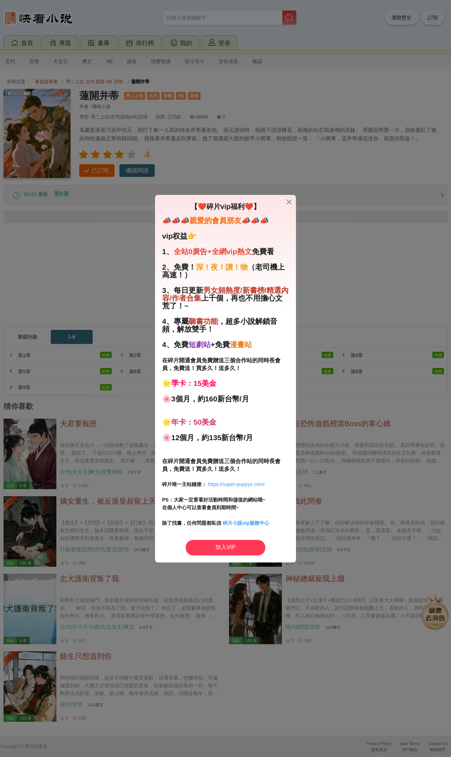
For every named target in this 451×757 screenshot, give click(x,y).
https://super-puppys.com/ (236, 484)
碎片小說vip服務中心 (246, 523)
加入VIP (225, 547)
